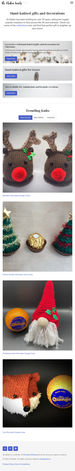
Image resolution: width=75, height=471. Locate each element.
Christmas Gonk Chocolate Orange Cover (19, 353)
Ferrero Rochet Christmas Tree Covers (18, 275)
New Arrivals (25, 117)
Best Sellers (39, 117)
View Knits (11, 59)
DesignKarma (45, 459)
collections (21, 25)
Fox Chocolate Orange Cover (14, 432)
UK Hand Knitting (29, 455)
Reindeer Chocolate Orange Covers (16, 196)
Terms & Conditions (22, 464)
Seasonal (51, 117)
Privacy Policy (8, 464)
